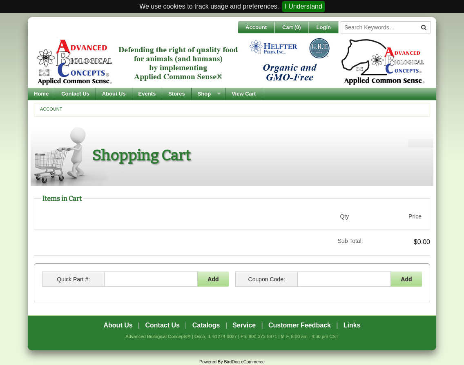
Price (415, 216)
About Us (114, 94)
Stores (176, 94)
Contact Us (75, 94)
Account (256, 27)
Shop (204, 94)
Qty (344, 216)
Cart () (291, 27)
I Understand (303, 6)
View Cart (244, 94)
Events (147, 94)
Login (324, 27)
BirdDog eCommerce (244, 361)
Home (41, 94)
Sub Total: (350, 241)
